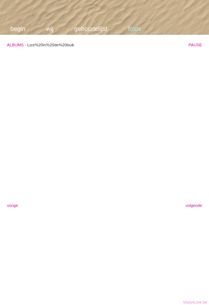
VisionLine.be (195, 302)
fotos (134, 28)
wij (49, 28)
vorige (12, 205)
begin (17, 28)
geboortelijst (90, 28)
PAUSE (195, 44)
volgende (194, 205)
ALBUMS (15, 44)
